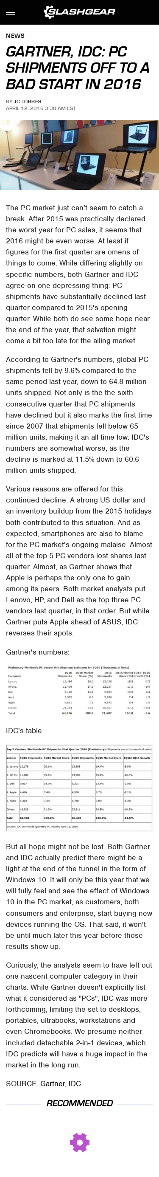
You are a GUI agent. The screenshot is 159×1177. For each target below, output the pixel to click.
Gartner (52, 1083)
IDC (75, 1083)
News (15, 36)
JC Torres (28, 101)
